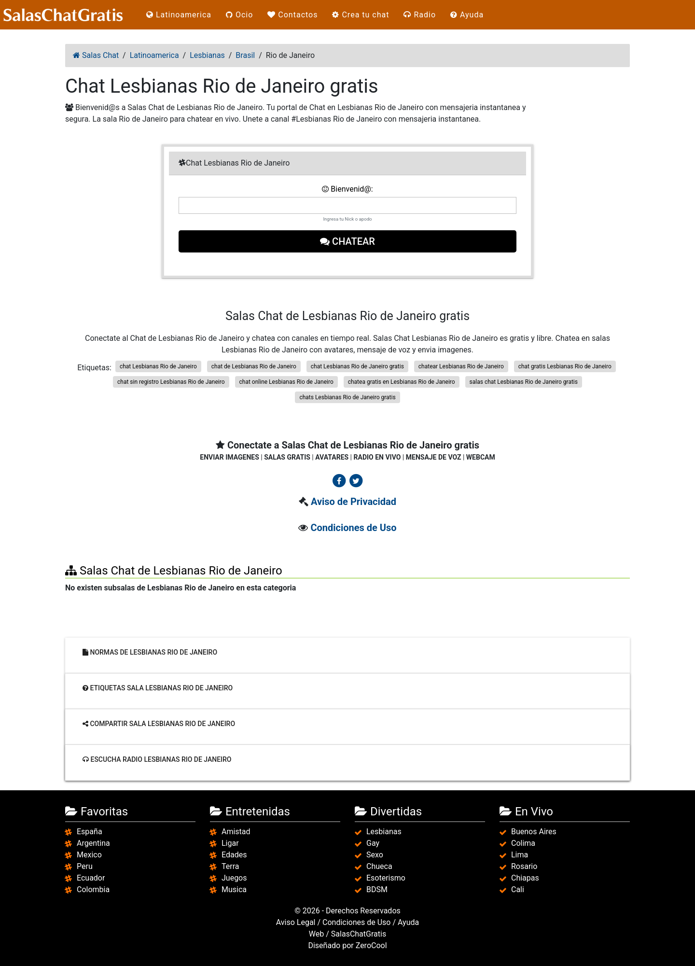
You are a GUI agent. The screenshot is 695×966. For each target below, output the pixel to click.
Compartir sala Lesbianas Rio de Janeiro (159, 724)
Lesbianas (384, 831)
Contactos (292, 14)
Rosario (524, 866)
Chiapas (525, 877)
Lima (519, 854)
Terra (230, 866)
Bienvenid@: (347, 189)
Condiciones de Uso (353, 527)
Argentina (93, 843)
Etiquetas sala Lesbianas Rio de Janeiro (158, 688)
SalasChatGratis (358, 933)
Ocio (239, 14)
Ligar (230, 843)
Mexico (89, 854)
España (89, 831)
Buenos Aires (533, 831)
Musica (234, 889)
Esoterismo (385, 877)
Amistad (236, 831)
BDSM (377, 889)
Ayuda (467, 14)
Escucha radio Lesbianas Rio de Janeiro (157, 759)
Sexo (374, 854)
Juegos (234, 877)
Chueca (379, 866)
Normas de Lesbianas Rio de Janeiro (150, 652)
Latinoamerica (178, 14)
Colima (523, 843)
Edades (234, 854)
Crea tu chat (360, 14)
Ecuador (91, 877)
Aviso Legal (296, 922)
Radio (419, 14)
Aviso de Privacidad (353, 501)
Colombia (93, 889)
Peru (85, 866)
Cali (517, 889)
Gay (372, 843)
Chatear (347, 241)
